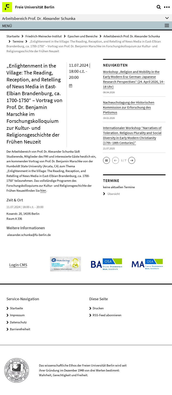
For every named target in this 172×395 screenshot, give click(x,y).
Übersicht (111, 193)
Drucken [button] (98, 307)
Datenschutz (18, 321)
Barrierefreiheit (20, 328)
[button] (106, 160)
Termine (18, 41)
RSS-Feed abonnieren (107, 314)
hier (42, 190)
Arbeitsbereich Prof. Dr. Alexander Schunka (131, 36)
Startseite (12, 36)
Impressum (17, 314)
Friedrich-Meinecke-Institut (43, 36)
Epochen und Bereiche (82, 36)
